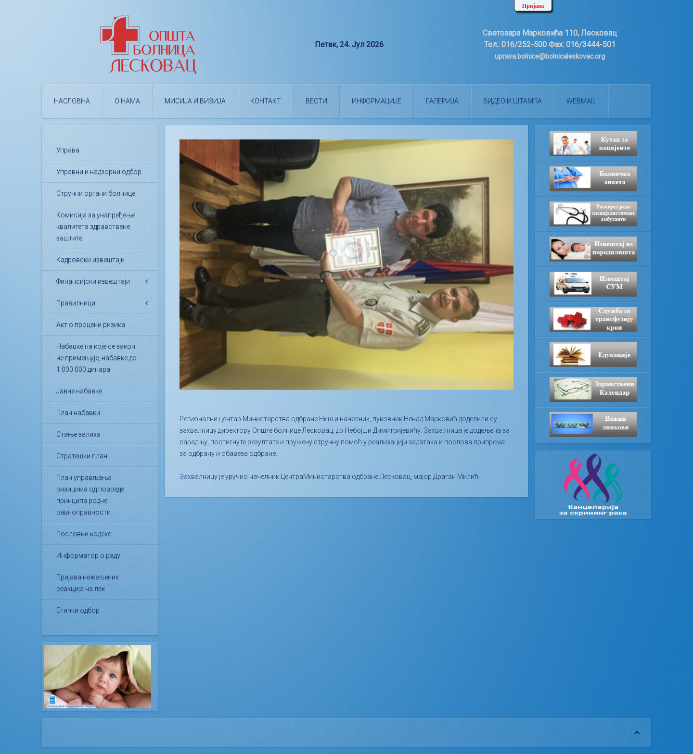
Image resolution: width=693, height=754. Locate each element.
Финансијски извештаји (93, 281)
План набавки (78, 412)
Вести (316, 101)
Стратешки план (81, 456)
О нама (127, 101)
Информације (376, 101)
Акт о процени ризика (90, 324)
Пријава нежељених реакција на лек (87, 582)
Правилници (75, 303)
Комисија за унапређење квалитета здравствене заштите (95, 226)
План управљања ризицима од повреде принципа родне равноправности (90, 495)
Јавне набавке (79, 391)
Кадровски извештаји (90, 260)
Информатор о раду (88, 555)
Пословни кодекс (84, 534)
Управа (67, 150)
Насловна (72, 101)
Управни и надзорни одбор (98, 172)
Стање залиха (78, 434)
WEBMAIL (581, 101)
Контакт (265, 101)
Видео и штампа (512, 101)
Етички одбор (78, 610)
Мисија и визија (195, 101)
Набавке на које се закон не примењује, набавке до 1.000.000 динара (96, 357)
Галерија (442, 101)
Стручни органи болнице (95, 193)
